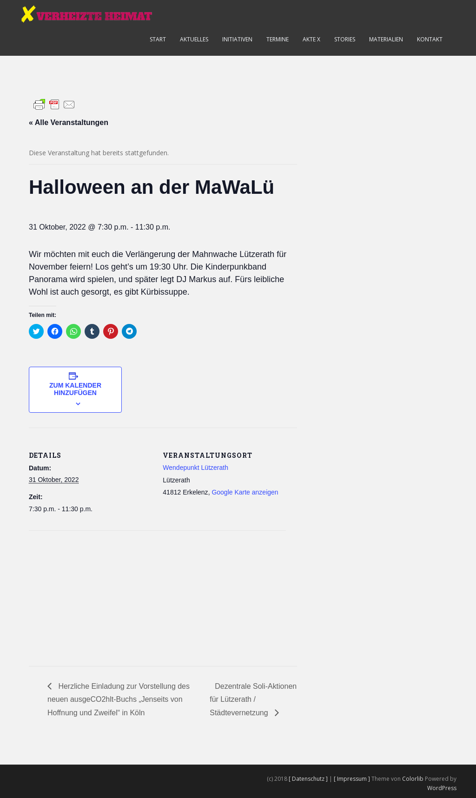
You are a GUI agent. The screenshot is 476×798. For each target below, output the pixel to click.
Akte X (311, 39)
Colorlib (412, 779)
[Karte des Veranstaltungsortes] (78, 595)
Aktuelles (194, 39)
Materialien (386, 39)
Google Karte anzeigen (245, 492)
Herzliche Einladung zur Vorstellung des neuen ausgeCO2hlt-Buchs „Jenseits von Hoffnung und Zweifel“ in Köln (118, 699)
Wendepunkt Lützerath (195, 467)
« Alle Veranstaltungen (68, 122)
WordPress (441, 788)
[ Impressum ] (352, 779)
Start (158, 39)
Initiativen (237, 39)
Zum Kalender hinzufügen (75, 389)
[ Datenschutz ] (309, 779)
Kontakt (430, 39)
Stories (344, 39)
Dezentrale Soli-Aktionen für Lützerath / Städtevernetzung (253, 699)
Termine (277, 39)
